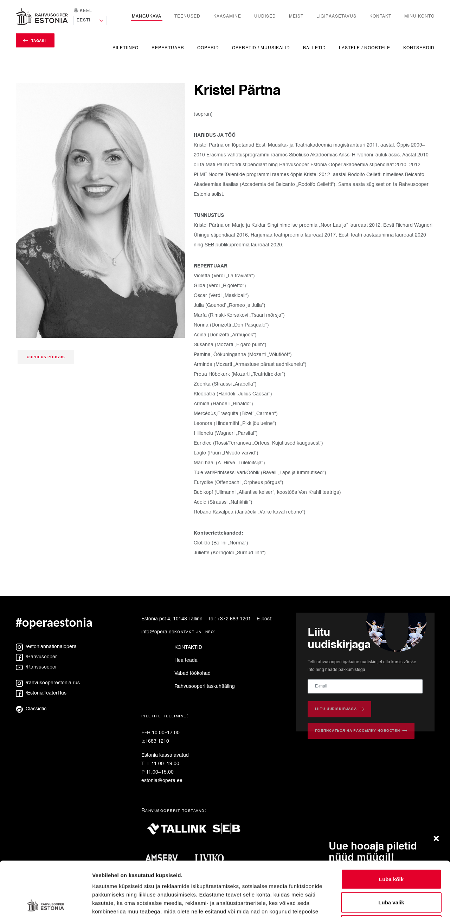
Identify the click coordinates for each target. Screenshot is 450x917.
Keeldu (391, 871)
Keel (82, 10)
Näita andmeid (363, 903)
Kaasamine (227, 16)
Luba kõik (391, 825)
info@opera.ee (157, 631)
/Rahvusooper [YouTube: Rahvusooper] (36, 667)
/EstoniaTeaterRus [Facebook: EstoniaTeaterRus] (41, 693)
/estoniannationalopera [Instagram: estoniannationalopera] (46, 646)
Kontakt (380, 16)
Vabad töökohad (192, 673)
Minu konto (419, 16)
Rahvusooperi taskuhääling (204, 686)
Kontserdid (419, 48)
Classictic (31, 708)
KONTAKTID (188, 647)
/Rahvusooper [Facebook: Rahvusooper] (36, 656)
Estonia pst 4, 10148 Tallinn (171, 618)
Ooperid (208, 48)
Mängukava (146, 16)
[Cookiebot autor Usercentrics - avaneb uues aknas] (45, 903)
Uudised (265, 16)
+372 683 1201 (234, 618)
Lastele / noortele (364, 48)
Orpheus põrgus (46, 357)
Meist (296, 16)
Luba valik (391, 848)
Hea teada (186, 660)
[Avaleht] (42, 16)
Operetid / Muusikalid (261, 48)
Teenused (187, 16)
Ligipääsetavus (336, 16)
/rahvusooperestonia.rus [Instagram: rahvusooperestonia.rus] (48, 682)
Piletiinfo (125, 48)
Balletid (314, 48)
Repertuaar (168, 48)
